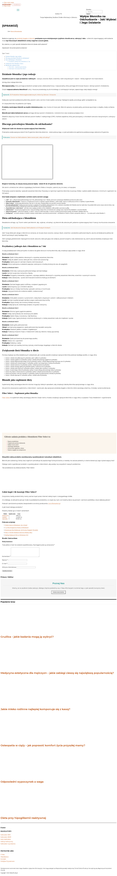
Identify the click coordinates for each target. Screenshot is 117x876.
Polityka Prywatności (8, 863)
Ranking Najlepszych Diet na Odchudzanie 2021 (16, 535)
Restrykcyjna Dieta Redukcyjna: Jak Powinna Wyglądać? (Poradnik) (21, 530)
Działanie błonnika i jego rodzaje (13, 56)
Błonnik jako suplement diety (13, 65)
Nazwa (5, 562)
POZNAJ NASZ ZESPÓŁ (58, 594)
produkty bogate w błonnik (25, 38)
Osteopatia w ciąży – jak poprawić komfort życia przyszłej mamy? (43, 747)
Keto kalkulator (6, 841)
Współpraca (5, 858)
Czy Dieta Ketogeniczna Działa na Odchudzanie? (17, 527)
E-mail (4, 565)
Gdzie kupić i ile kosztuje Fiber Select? (17, 68)
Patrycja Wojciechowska (16, 31)
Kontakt (3, 861)
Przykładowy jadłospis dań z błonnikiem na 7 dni (19, 61)
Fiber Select (6, 397)
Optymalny (5, 518)
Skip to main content (9, 2)
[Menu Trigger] (18, 10)
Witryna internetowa (9, 569)
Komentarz (6, 558)
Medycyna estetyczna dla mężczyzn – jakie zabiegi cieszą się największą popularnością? (57, 674)
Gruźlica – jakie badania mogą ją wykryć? (27, 638)
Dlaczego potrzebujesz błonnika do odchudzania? (17, 58)
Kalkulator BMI (6, 836)
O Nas (3, 856)
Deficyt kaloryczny (7, 843)
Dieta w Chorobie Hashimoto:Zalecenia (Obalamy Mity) (18, 532)
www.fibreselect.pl (54, 503)
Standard (4, 517)
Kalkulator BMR (6, 839)
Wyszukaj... (89, 9)
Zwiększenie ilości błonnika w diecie (14, 63)
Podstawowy (5, 515)
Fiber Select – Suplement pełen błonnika (17, 67)
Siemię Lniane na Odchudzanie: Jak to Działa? (16, 525)
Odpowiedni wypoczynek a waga (22, 783)
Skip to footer (7, 6)
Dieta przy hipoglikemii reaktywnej (23, 819)
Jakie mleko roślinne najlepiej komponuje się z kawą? (35, 711)
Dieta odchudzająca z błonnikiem (13, 59)
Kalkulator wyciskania (8, 845)
